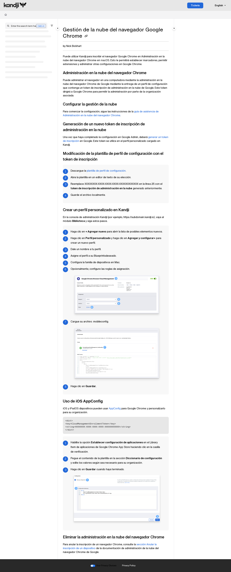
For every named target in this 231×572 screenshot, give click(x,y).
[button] (26, 26)
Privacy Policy (129, 565)
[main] (116, 289)
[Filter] (52, 26)
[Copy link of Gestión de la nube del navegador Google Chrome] (86, 36)
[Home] (5, 14)
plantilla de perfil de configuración (106, 170)
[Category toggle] (58, 28)
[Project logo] (15, 5)
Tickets (195, 5)
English (216, 5)
